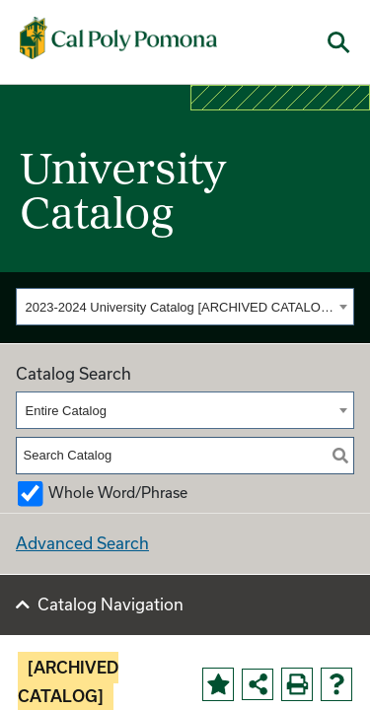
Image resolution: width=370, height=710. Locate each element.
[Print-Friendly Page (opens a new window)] (297, 684)
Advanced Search (82, 542)
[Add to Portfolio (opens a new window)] (218, 684)
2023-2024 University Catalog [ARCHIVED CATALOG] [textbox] (180, 307)
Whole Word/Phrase (117, 492)
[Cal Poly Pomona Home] (118, 38)
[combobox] (185, 306)
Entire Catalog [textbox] (66, 410)
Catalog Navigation (110, 604)
